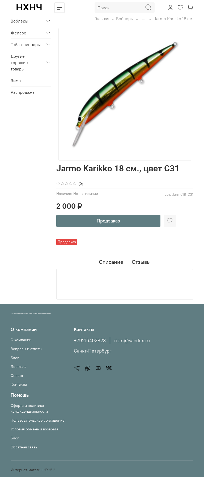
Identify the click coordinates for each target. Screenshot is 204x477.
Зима (16, 80)
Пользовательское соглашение (38, 420)
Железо (18, 32)
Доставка (18, 366)
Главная (102, 18)
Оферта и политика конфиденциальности (29, 408)
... (143, 18)
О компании (21, 339)
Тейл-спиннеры (26, 44)
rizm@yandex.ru (132, 341)
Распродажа (23, 92)
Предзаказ (108, 221)
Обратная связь (24, 447)
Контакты (19, 384)
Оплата (17, 375)
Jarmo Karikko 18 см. (173, 18)
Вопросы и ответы (26, 348)
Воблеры (125, 18)
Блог (15, 357)
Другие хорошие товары (19, 63)
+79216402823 (90, 341)
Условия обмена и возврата (34, 429)
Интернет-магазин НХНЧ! (33, 469)
